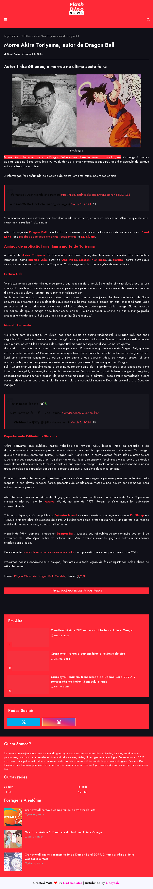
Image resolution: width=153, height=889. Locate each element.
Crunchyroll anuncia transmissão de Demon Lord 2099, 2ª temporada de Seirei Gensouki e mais (94, 679)
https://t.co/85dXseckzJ (76, 194)
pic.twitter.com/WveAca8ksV (80, 413)
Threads (82, 787)
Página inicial (11, 36)
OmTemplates (72, 883)
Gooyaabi (113, 883)
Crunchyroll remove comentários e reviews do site (88, 653)
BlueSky (8, 787)
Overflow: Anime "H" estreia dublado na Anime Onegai (92, 630)
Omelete (60, 576)
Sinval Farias (13, 54)
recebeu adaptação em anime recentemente (47, 236)
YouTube (82, 792)
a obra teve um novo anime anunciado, (48, 552)
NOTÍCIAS (26, 36)
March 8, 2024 (81, 204)
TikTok (8, 792)
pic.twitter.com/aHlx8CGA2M (111, 194)
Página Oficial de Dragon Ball (33, 576)
